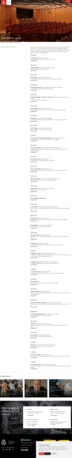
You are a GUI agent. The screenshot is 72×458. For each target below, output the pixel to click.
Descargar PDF (34, 60)
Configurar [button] (54, 453)
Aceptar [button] (41, 453)
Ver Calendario (30, 415)
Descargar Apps (53, 415)
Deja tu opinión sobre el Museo (26, 445)
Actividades (6, 42)
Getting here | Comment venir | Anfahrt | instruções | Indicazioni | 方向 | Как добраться (59, 423)
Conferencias (11, 42)
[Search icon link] (70, 3)
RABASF (2, 42)
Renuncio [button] (47, 453)
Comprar (33, 425)
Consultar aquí (34, 424)
